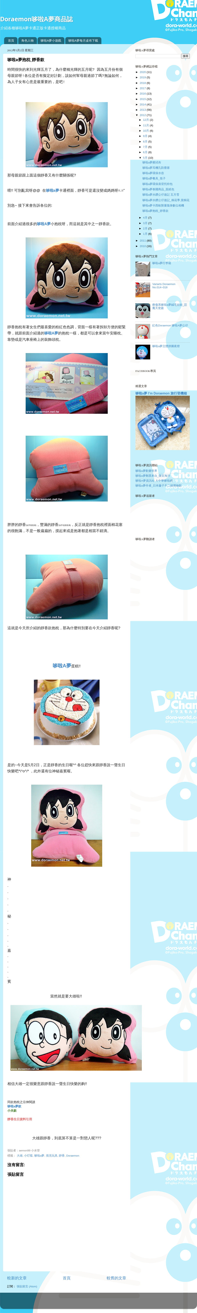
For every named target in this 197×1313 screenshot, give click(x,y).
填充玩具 (51, 1155)
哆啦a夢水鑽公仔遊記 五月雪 (160, 194)
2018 (143, 82)
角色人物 (27, 40)
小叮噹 (28, 1155)
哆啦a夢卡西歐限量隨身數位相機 (163, 205)
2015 (143, 99)
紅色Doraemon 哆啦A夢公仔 (170, 325)
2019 (143, 77)
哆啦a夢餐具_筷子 (154, 178)
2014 (143, 104)
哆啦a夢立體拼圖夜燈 (166, 346)
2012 (143, 115)
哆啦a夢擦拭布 (151, 162)
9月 (145, 136)
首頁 (11, 40)
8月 (145, 141)
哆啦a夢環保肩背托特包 (157, 184)
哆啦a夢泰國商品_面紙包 (158, 189)
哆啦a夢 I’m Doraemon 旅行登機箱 (161, 393)
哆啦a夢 (39, 1155)
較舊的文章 (116, 1278)
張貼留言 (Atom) (27, 1286)
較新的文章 (17, 1278)
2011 (143, 240)
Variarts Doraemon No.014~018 (163, 286)
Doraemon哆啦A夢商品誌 (36, 19)
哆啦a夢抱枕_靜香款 (155, 210)
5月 (145, 157)
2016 (143, 93)
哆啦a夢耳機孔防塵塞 (156, 167)
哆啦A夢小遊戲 (51, 40)
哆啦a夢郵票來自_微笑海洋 (152, 475)
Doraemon (72, 1155)
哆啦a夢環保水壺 (153, 173)
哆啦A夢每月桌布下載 (83, 40)
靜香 (62, 1155)
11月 (146, 125)
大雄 (20, 1155)
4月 (145, 217)
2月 (145, 228)
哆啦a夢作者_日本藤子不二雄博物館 (158, 485)
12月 (146, 119)
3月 (145, 223)
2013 (143, 109)
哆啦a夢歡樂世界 (146, 470)
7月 (145, 146)
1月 (145, 233)
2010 (143, 246)
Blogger (114, 1302)
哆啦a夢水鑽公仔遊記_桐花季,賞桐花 (165, 200)
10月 (146, 130)
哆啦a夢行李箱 (161, 263)
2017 (143, 88)
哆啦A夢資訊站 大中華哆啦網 (154, 480)
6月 (145, 152)
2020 (143, 72)
